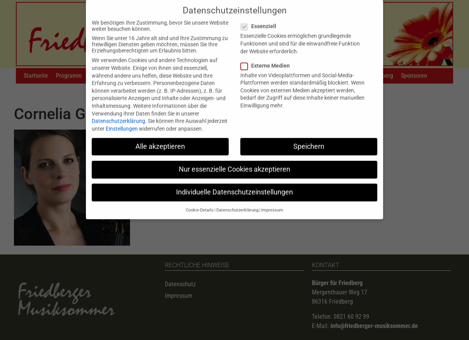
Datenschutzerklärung (118, 115)
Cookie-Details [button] (200, 204)
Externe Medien (267, 59)
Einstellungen (122, 122)
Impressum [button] (272, 204)
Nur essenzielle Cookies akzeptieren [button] (234, 163)
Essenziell (260, 20)
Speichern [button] (308, 140)
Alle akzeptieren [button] (160, 140)
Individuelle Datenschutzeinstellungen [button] (234, 186)
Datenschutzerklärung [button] (237, 204)
